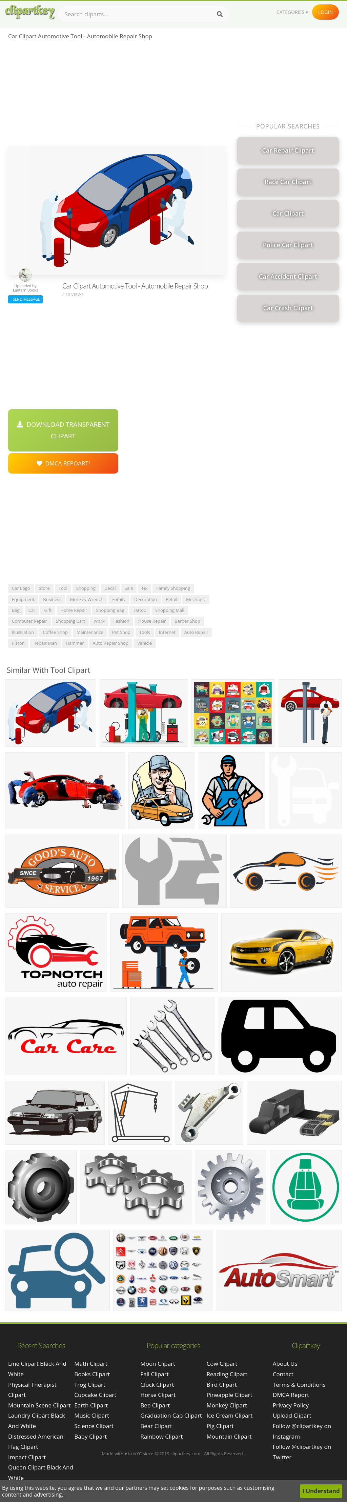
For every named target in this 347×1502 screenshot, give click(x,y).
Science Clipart (94, 1426)
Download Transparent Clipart (63, 430)
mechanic (196, 599)
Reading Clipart (227, 1374)
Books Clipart (92, 1374)
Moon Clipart (157, 1363)
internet (167, 632)
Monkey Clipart (227, 1405)
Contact (283, 1374)
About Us (285, 1363)
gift (48, 610)
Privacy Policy (291, 1405)
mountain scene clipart (39, 1405)
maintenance (90, 632)
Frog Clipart (89, 1384)
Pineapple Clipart (229, 1395)
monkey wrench (86, 599)
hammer (75, 643)
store (44, 588)
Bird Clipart (222, 1384)
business (52, 599)
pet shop (121, 632)
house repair (152, 621)
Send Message (25, 299)
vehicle (144, 643)
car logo (21, 588)
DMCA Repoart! (63, 463)
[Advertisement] (116, 95)
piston (18, 643)
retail (171, 599)
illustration (23, 632)
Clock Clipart (157, 1384)
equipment (23, 599)
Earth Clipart (91, 1405)
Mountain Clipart (229, 1436)
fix (144, 588)
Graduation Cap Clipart (171, 1415)
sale (129, 588)
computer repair (29, 621)
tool (63, 588)
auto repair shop (110, 643)
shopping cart (70, 621)
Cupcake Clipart (95, 1395)
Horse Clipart (158, 1395)
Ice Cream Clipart (230, 1415)
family (118, 599)
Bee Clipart (155, 1405)
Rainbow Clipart (161, 1436)
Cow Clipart (222, 1363)
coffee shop (55, 632)
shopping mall (169, 610)
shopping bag (110, 610)
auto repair (196, 632)
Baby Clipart (90, 1436)
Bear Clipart (156, 1426)
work (99, 621)
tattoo (139, 610)
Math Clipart (90, 1363)
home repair (73, 610)
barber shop (187, 621)
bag (16, 610)
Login (325, 12)
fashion (121, 621)
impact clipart (27, 1457)
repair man (45, 643)
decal (110, 588)
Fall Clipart (154, 1374)
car (32, 610)
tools (144, 632)
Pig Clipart (220, 1426)
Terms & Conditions (299, 1384)
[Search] (220, 14)
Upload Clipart (292, 1415)
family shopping (173, 588)
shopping (86, 588)
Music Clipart (91, 1415)
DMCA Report (291, 1395)
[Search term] (144, 14)
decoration (145, 599)
